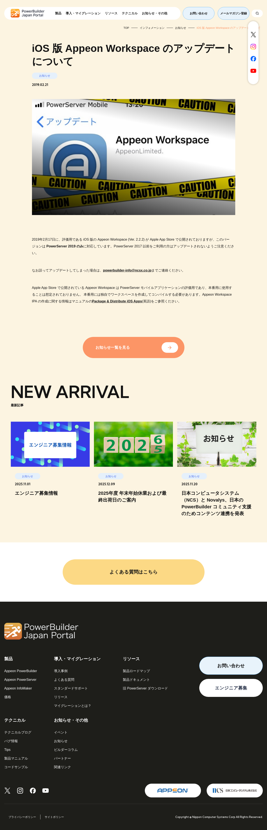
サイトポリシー (54, 817)
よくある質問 (64, 679)
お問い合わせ (199, 13)
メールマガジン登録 (233, 13)
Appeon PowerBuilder (20, 671)
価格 (7, 697)
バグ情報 (11, 741)
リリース (61, 697)
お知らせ (61, 741)
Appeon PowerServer (20, 679)
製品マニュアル (16, 758)
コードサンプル (16, 767)
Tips (7, 749)
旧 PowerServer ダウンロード (145, 688)
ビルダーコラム (66, 749)
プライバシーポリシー (22, 817)
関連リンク (62, 767)
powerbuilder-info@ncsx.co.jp (127, 270)
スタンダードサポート (71, 688)
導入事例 (61, 671)
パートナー (62, 758)
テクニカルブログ (17, 732)
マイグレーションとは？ (72, 705)
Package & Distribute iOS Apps (117, 301)
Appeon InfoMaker (18, 688)
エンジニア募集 (231, 687)
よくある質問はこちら (133, 572)
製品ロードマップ (136, 671)
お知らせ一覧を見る (112, 347)
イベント (61, 732)
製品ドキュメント (136, 679)
